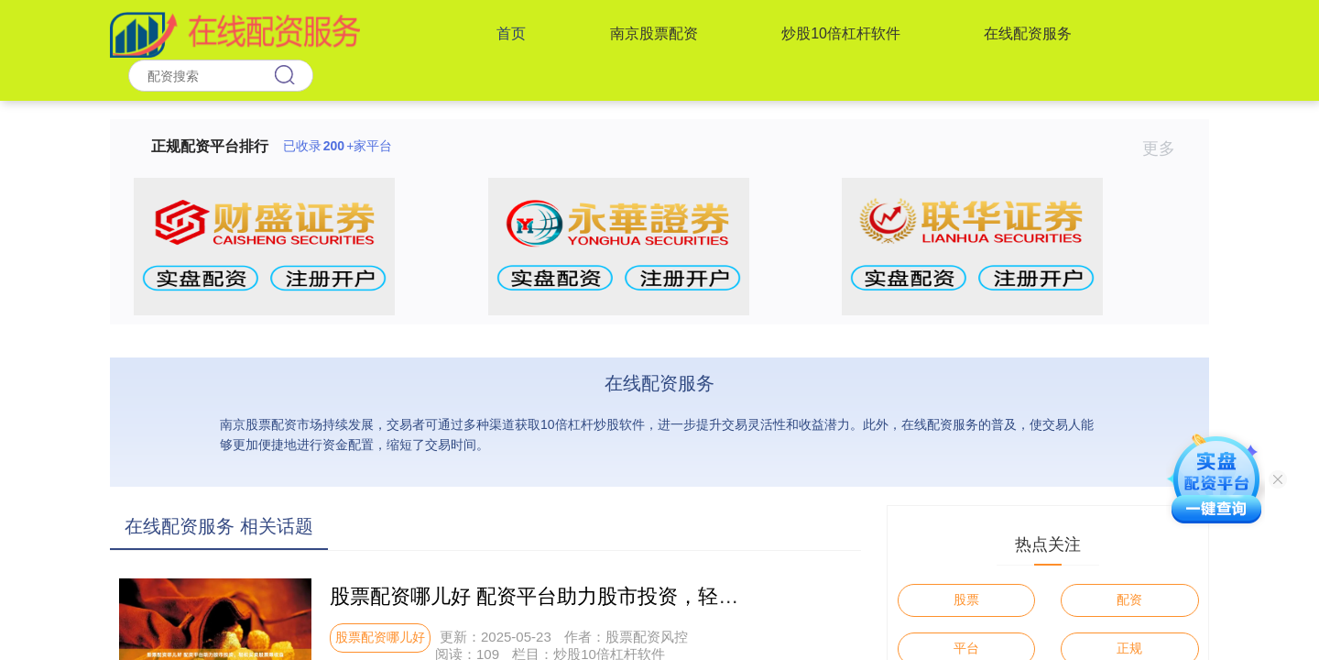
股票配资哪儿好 (380, 637)
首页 (511, 33)
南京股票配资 (654, 33)
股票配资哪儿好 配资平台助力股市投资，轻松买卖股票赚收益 (604, 596)
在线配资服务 (1028, 33)
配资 (1129, 599)
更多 (1166, 148)
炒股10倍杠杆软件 (840, 33)
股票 (966, 599)
